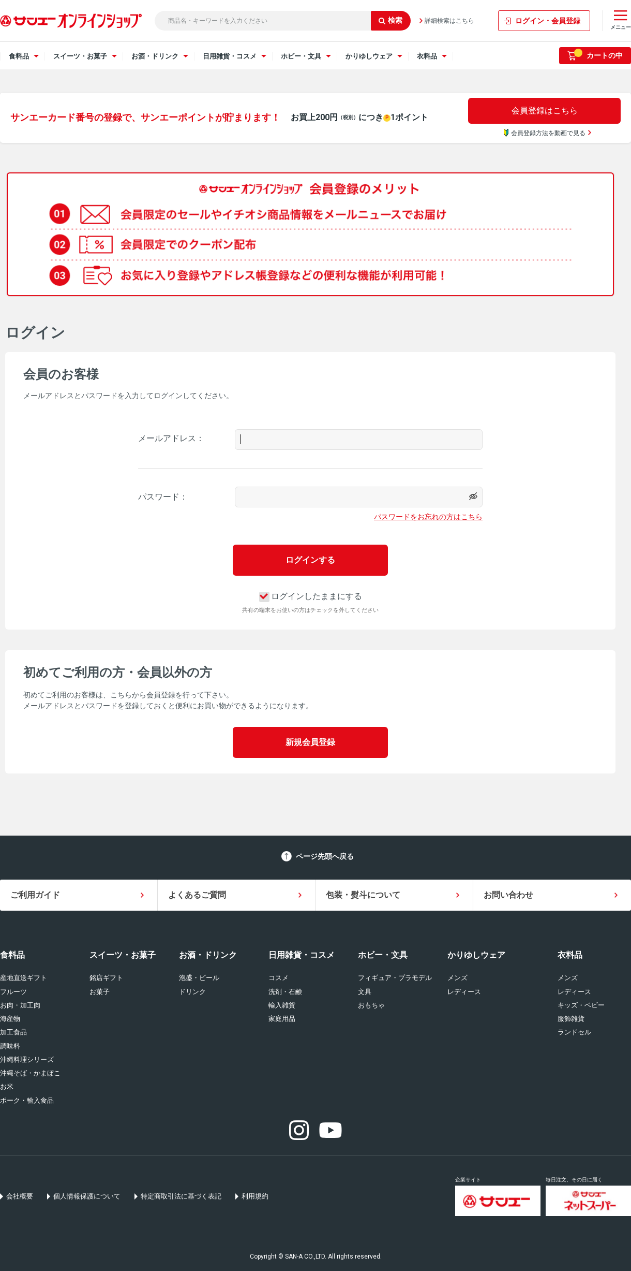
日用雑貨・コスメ (301, 955)
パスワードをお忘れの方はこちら (428, 517)
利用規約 (255, 1196)
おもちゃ (371, 1005)
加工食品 (13, 1032)
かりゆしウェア (476, 955)
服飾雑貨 (571, 1018)
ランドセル (574, 1032)
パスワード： (163, 497)
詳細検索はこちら (449, 20)
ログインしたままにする (310, 596)
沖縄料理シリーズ (27, 1059)
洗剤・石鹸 (285, 992)
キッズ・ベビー (581, 1005)
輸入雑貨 (281, 1005)
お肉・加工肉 (20, 1005)
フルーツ (13, 992)
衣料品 (570, 955)
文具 (364, 992)
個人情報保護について (87, 1196)
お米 (6, 1086)
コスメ (278, 978)
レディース (464, 992)
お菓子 (99, 992)
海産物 (10, 1018)
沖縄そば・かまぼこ (30, 1073)
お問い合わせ (508, 895)
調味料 (10, 1046)
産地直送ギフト (23, 978)
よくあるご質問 (197, 895)
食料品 (12, 955)
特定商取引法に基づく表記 (181, 1196)
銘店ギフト (106, 978)
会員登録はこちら (545, 110)
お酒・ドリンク (208, 955)
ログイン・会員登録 (547, 21)
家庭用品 (281, 1018)
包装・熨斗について (363, 895)
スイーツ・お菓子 (122, 955)
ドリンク (192, 992)
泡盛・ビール (199, 978)
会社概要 (19, 1196)
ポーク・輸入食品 (27, 1100)
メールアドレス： (171, 438)
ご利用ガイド (35, 895)
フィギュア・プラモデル (395, 978)
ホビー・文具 (383, 955)
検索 (390, 20)
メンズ (457, 978)
